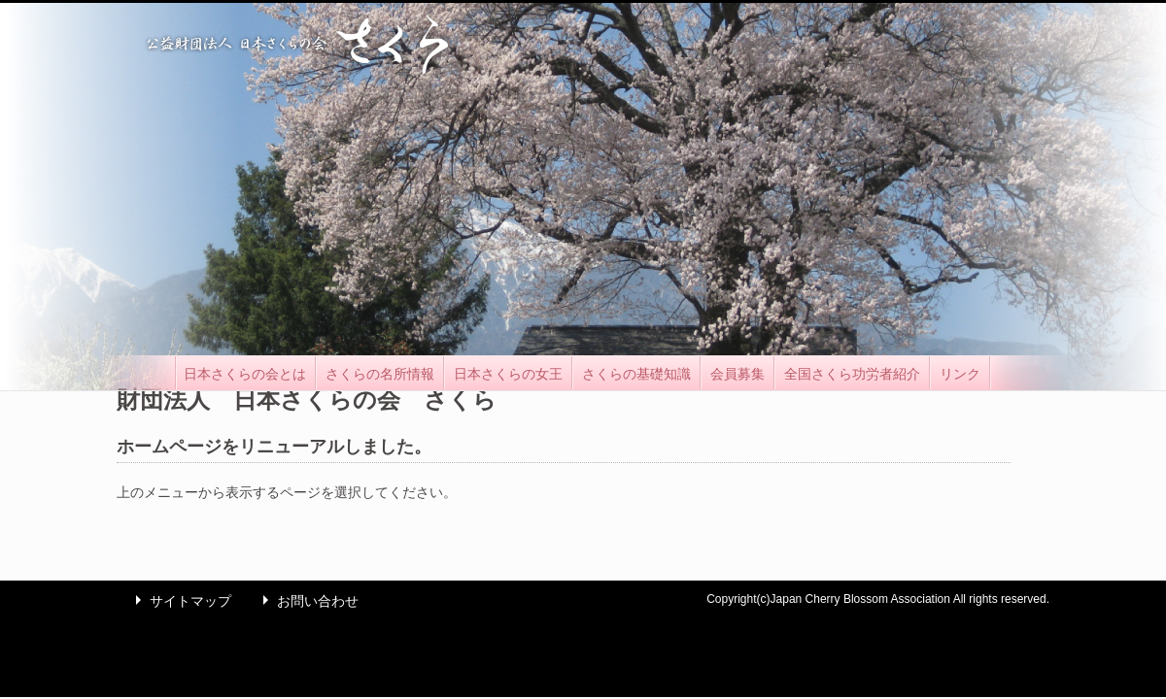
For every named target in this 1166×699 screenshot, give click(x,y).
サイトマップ (178, 601)
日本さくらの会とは (245, 374)
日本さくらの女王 (508, 374)
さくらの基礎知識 (636, 374)
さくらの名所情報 (380, 374)
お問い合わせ (306, 601)
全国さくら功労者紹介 (852, 374)
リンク (960, 374)
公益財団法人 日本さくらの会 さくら (296, 44)
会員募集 (737, 374)
